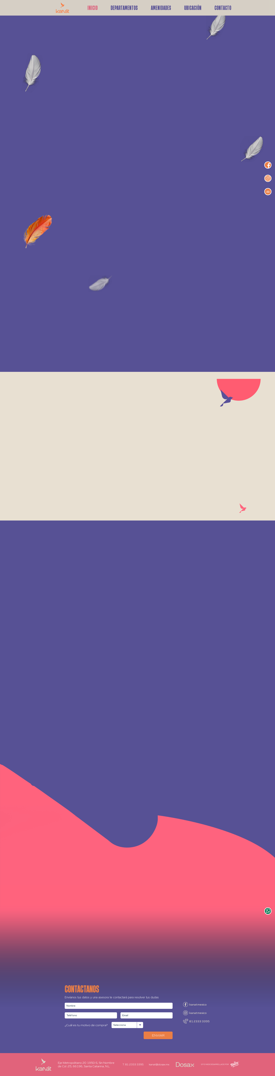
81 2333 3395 (199, 1021)
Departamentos (124, 7)
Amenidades (161, 7)
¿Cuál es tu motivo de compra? (86, 1025)
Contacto (222, 7)
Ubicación (193, 7)
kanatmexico (198, 1004)
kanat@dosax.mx (159, 1064)
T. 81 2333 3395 (133, 1064)
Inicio (93, 7)
